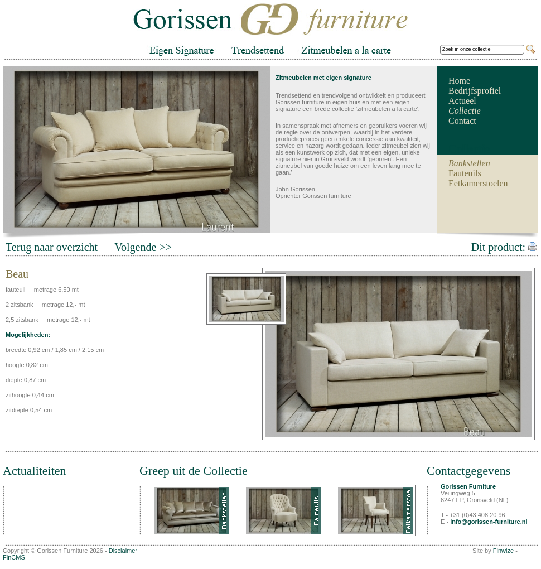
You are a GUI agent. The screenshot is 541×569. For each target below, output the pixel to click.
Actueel (462, 100)
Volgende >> (143, 247)
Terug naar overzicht (52, 247)
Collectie (464, 110)
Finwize (503, 550)
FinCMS (14, 557)
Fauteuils (464, 173)
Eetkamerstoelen (478, 183)
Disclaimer (123, 550)
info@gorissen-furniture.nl (488, 521)
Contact (462, 121)
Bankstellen (469, 163)
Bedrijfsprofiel (474, 90)
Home (459, 80)
